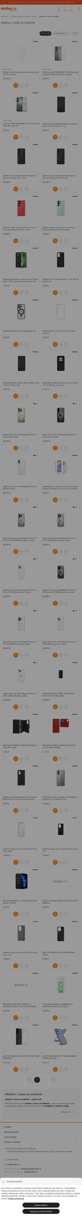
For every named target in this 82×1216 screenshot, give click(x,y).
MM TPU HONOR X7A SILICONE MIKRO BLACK (59, 954)
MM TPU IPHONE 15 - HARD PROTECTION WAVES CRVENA (20, 902)
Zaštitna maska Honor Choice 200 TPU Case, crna (60, 850)
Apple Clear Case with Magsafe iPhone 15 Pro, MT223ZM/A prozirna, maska (59, 539)
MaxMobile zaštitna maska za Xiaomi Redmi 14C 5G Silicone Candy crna (60, 384)
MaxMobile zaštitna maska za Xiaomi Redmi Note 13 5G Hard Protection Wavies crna (21, 280)
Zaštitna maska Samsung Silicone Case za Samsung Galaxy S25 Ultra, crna (59, 177)
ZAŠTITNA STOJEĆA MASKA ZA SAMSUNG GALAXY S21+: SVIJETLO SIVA (60, 798)
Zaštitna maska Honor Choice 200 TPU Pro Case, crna (20, 954)
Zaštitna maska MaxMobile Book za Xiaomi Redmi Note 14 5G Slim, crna (60, 125)
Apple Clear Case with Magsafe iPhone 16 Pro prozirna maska (20, 436)
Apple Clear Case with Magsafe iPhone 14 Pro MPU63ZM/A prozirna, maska (20, 643)
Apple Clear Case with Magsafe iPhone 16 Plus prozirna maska (59, 436)
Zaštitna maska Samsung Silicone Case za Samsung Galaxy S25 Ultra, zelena (59, 229)
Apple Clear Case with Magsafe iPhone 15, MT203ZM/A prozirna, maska (60, 643)
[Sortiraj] (61, 33)
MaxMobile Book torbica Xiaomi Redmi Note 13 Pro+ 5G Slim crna (21, 384)
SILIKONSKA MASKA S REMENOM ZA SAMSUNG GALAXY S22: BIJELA (58, 1005)
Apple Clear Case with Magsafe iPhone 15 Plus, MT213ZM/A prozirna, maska (20, 591)
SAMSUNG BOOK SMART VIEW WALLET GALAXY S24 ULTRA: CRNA (59, 695)
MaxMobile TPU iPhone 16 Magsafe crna (19, 331)
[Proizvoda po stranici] (75, 33)
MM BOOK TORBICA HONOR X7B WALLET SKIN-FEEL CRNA (20, 746)
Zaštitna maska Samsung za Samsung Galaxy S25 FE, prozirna (21, 73)
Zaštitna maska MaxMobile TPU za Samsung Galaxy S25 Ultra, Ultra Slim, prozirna (60, 73)
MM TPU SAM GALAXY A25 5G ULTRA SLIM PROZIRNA (21, 1057)
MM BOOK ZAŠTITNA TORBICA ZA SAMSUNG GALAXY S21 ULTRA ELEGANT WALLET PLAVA (19, 1005)
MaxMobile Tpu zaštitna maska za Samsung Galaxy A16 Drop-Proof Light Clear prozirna (60, 488)
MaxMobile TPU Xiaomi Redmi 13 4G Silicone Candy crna (61, 280)
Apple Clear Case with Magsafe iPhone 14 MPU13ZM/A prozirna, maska (20, 695)
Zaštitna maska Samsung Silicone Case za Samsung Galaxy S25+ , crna (19, 177)
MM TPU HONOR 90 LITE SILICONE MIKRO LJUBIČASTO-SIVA (60, 1057)
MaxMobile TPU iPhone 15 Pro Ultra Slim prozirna (59, 332)
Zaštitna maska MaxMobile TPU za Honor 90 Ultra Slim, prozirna (21, 125)
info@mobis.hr (13, 1165)
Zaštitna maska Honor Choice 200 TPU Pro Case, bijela (20, 850)
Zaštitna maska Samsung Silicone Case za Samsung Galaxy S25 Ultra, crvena (19, 229)
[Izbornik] (79, 9)
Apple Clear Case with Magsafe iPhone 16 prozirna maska (20, 488)
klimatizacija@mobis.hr (31, 1169)
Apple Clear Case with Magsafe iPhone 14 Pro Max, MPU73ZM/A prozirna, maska (59, 591)
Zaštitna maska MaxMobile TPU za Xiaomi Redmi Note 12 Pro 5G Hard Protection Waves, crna (20, 798)
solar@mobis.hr (31, 1172)
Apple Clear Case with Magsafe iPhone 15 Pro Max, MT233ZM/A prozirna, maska (20, 539)
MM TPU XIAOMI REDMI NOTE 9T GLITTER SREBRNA (60, 902)
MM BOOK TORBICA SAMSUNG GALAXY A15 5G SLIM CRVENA (59, 746)
